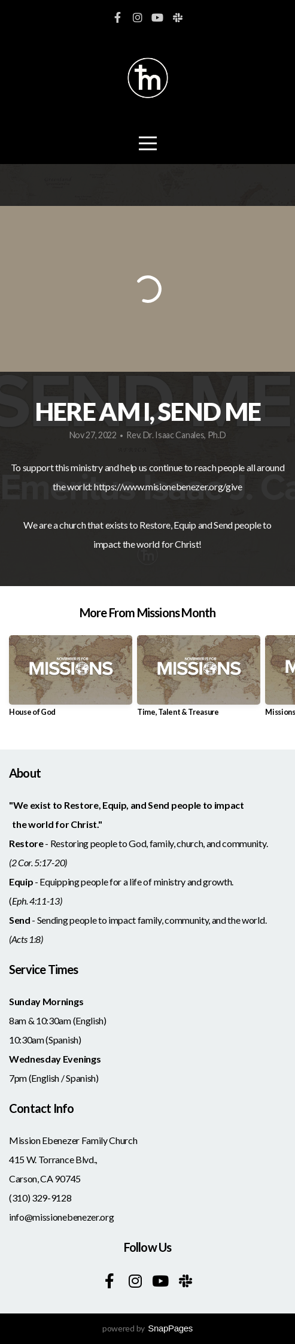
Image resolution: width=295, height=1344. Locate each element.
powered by (147, 1328)
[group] (70, 680)
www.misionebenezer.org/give (182, 486)
